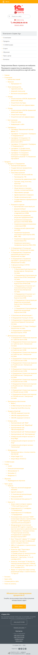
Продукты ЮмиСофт (14, 411)
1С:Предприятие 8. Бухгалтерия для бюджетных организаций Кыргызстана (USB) (25, 310)
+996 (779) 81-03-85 (19, 637)
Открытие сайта (16, 122)
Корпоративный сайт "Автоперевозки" (23, 434)
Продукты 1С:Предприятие (16, 164)
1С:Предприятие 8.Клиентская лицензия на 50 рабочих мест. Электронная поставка (23, 386)
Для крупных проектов (18, 170)
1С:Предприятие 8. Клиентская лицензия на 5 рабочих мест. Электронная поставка (24, 354)
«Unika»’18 (23, 652)
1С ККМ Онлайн (8, 45)
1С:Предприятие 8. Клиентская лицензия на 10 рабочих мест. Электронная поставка (24, 365)
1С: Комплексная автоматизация (21, 494)
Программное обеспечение (16, 401)
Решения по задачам (17, 204)
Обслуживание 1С (13, 471)
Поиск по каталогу (10, 584)
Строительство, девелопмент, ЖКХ (25, 179)
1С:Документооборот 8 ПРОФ (20, 265)
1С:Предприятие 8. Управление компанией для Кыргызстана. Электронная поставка (21, 254)
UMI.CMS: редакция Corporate (20, 413)
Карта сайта (8, 579)
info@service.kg (19, 639)
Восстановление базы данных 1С (21, 499)
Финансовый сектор (20, 186)
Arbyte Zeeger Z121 (17, 456)
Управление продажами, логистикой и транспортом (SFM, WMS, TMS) (24, 234)
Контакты (6, 59)
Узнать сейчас (19, 606)
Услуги (5, 48)
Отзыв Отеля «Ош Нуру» (18, 103)
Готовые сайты (12, 421)
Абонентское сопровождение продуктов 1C (19, 594)
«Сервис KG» (5, 614)
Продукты (6, 41)
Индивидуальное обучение (16, 481)
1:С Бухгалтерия (16, 267)
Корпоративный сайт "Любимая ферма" (23, 432)
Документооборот (20, 209)
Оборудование (12, 450)
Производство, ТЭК (20, 177)
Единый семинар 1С (17, 492)
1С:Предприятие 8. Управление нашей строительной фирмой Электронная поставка (23, 322)
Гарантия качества (17, 89)
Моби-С (13, 403)
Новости (10, 486)
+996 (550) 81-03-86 (19, 635)
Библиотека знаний (14, 79)
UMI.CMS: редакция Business (20, 415)
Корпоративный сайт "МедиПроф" (22, 425)
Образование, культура (21, 192)
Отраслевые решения (18, 172)
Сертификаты (12, 127)
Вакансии (11, 82)
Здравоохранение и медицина (24, 195)
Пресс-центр (7, 56)
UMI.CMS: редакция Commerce (20, 418)
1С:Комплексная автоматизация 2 (21, 315)
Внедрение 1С (12, 475)
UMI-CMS (28, 653)
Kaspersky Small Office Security (20, 408)
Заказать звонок (19, 25)
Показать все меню (19, 627)
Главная (7, 75)
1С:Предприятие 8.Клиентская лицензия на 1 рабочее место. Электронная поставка (23, 344)
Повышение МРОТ (17, 496)
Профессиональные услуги (22, 197)
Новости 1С (11, 502)
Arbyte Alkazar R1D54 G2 (18, 459)
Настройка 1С (12, 473)
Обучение (6, 52)
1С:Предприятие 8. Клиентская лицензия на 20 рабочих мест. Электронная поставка (24, 375)
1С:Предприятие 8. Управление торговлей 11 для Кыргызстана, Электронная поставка (21, 260)
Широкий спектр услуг (18, 91)
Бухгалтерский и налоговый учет (24, 206)
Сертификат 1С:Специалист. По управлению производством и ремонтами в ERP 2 (20, 140)
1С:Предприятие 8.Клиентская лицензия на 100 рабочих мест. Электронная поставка (23, 396)
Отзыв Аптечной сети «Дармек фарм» (23, 105)
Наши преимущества (14, 87)
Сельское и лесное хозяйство (23, 174)
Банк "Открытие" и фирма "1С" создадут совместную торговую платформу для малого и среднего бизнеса (23, 541)
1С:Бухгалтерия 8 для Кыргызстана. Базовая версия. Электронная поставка (25, 271)
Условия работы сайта (11, 581)
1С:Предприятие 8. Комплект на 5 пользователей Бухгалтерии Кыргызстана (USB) (24, 296)
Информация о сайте (17, 124)
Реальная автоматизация (16, 468)
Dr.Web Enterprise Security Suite (21, 406)
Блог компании (12, 120)
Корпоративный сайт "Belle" (20, 423)
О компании (7, 38)
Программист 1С (16, 84)
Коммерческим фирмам (18, 165)
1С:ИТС (10, 466)
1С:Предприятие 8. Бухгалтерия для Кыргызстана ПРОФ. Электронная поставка (25, 277)
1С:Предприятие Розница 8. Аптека (22, 318)
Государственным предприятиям (21, 168)
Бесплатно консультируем (19, 93)
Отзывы (10, 97)
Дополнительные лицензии (16, 336)
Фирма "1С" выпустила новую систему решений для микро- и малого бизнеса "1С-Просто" (23, 571)
